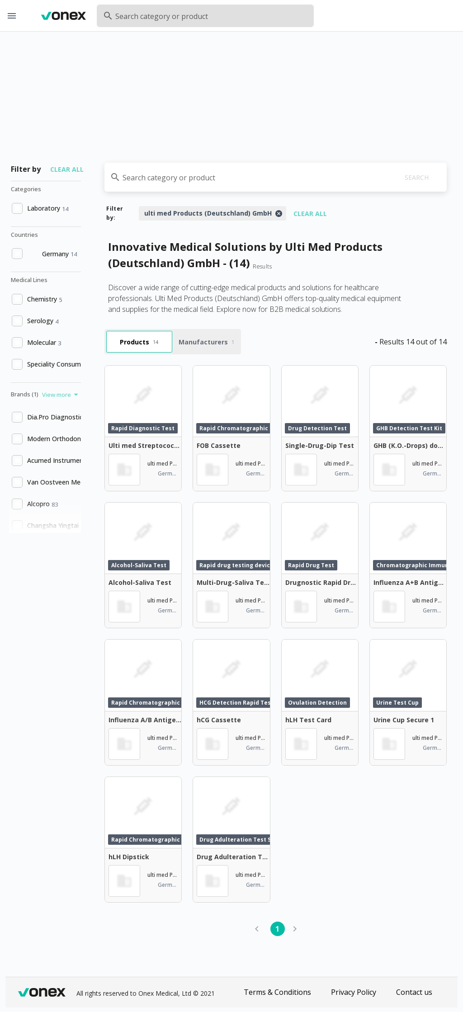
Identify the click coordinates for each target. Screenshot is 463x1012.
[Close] (278, 213)
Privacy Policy (353, 992)
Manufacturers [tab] (206, 342)
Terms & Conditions (277, 992)
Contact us (414, 992)
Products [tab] (139, 342)
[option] (45, 208)
